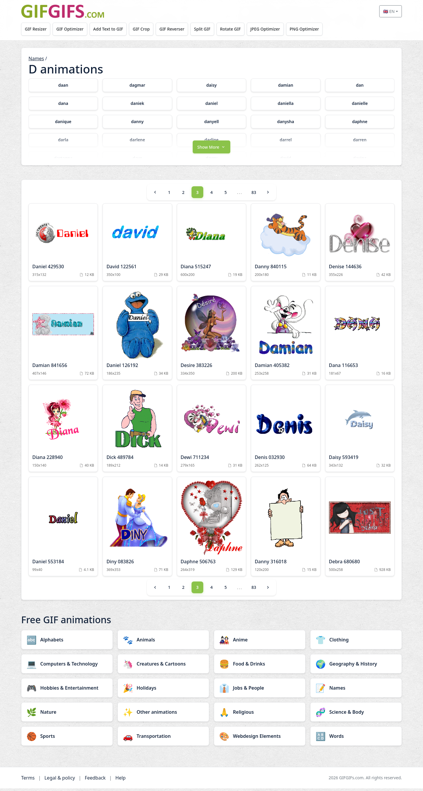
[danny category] (137, 121)
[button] (211, 149)
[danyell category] (211, 121)
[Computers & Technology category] (67, 666)
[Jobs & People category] (259, 690)
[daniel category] (211, 103)
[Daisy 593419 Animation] (359, 431)
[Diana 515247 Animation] (211, 245)
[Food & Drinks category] (259, 666)
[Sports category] (67, 738)
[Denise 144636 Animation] (359, 245)
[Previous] (155, 195)
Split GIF (206, 29)
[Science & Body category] (356, 714)
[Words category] (356, 738)
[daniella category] (285, 103)
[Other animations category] (163, 714)
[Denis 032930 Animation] (285, 431)
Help (120, 780)
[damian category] (285, 85)
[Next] (268, 195)
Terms (28, 780)
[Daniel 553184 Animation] (63, 528)
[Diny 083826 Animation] (137, 528)
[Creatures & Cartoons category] (163, 666)
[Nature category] (67, 714)
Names (36, 58)
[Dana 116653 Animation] (359, 335)
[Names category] (356, 690)
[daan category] (63, 85)
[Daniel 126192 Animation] (137, 335)
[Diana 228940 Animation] (63, 431)
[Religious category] (259, 714)
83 (253, 195)
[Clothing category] (356, 642)
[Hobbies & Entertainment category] (67, 690)
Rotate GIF (235, 29)
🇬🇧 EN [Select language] (389, 11)
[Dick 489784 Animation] (137, 431)
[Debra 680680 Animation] (359, 528)
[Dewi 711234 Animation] (211, 431)
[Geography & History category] (356, 666)
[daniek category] (137, 103)
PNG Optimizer (310, 29)
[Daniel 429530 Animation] (63, 245)
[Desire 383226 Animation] (211, 335)
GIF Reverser (175, 29)
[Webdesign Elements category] (259, 738)
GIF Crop (143, 29)
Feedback (95, 780)
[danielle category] (359, 103)
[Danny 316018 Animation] (285, 528)
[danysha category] (285, 121)
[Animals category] (163, 642)
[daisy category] (211, 85)
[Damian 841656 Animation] (63, 335)
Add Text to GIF (110, 29)
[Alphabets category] (67, 642)
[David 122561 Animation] (137, 245)
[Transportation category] (163, 738)
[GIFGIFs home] (62, 11)
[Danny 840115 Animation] (285, 245)
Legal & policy (59, 780)
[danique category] (63, 121)
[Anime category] (259, 642)
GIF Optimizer (71, 29)
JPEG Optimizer (271, 29)
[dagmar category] (137, 85)
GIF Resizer (36, 29)
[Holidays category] (163, 690)
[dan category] (359, 85)
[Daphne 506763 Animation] (211, 528)
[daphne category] (359, 121)
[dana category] (63, 103)
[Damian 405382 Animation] (285, 335)
